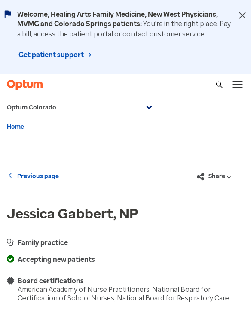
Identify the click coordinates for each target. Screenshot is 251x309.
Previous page (33, 176)
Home (15, 126)
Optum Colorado (80, 108)
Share (214, 177)
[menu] (237, 85)
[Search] (219, 85)
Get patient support (51, 55)
